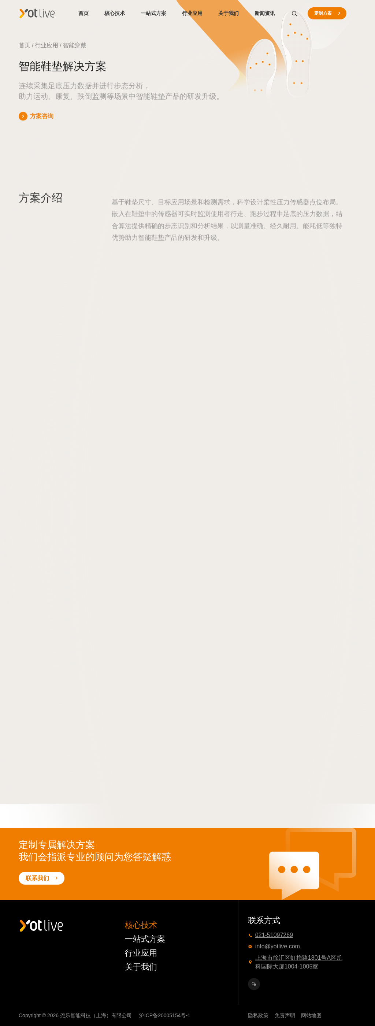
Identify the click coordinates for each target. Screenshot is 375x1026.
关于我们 (228, 13)
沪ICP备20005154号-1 (164, 1015)
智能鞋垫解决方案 (114, 45)
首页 (83, 13)
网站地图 (311, 1015)
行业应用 (192, 13)
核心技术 (114, 13)
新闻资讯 (265, 13)
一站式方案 (153, 13)
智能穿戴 (74, 45)
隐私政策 (258, 1015)
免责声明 (285, 1015)
